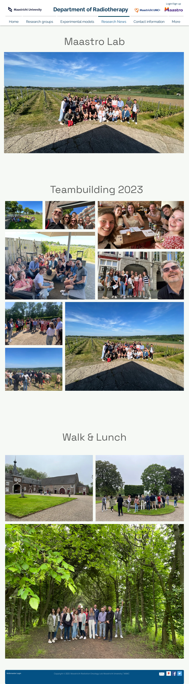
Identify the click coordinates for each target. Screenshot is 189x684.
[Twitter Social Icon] (179, 673)
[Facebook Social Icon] (174, 673)
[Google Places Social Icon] (168, 673)
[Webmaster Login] (14, 673)
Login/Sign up (173, 3)
